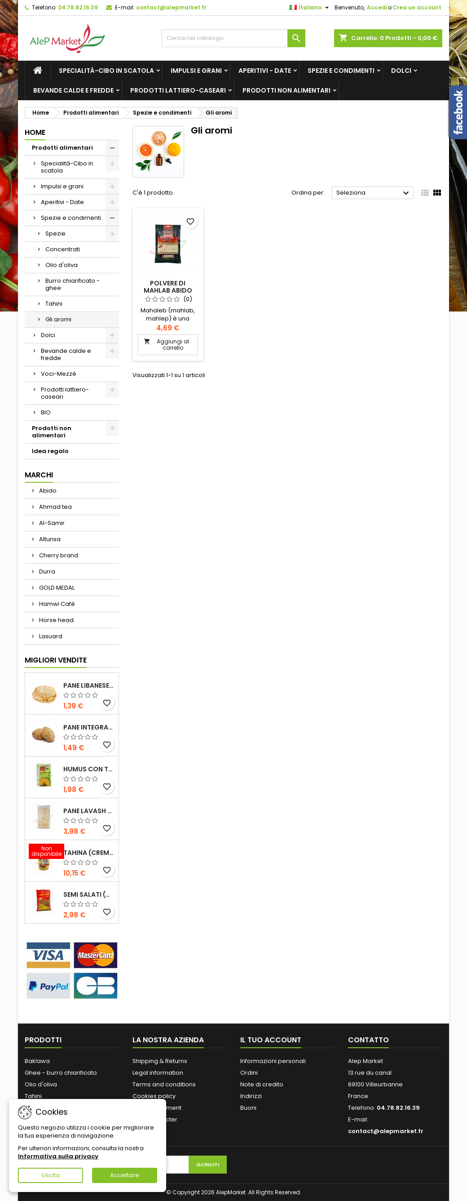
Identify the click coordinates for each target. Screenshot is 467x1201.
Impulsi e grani (196, 70)
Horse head (56, 620)
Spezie (55, 233)
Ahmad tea (55, 507)
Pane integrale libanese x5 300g (89, 727)
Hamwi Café (56, 604)
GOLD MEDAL (56, 587)
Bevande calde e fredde (73, 90)
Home (35, 132)
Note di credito (261, 1084)
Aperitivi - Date (264, 70)
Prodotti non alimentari (286, 90)
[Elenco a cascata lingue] (310, 7)
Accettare (124, 1175)
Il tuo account (270, 1040)
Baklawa (37, 1061)
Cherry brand (58, 555)
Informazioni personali (273, 1061)
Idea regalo (50, 451)
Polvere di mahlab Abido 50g (168, 290)
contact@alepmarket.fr (171, 7)
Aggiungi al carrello (166, 344)
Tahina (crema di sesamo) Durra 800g (89, 852)
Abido (47, 490)
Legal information (157, 1072)
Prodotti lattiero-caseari (178, 90)
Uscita (51, 1175)
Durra (46, 571)
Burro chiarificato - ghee (72, 284)
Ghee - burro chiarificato (61, 1072)
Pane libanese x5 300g (89, 685)
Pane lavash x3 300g (89, 810)
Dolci (401, 70)
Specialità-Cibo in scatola (106, 70)
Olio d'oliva (61, 265)
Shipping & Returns (159, 1061)
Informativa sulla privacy (58, 1156)
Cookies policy (154, 1096)
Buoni (248, 1107)
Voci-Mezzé (58, 373)
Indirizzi (251, 1096)
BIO (46, 412)
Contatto (368, 1040)
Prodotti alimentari (62, 147)
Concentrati (62, 249)
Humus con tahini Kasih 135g (89, 769)
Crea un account (416, 7)
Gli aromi (58, 319)
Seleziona (373, 193)
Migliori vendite (56, 660)
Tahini (53, 303)
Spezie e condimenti (341, 70)
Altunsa (49, 539)
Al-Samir (51, 523)
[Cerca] (233, 38)
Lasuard (50, 636)
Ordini (249, 1072)
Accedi (377, 7)
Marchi (39, 475)
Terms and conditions (164, 1084)
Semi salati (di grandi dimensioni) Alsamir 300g (89, 894)
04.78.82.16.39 (78, 7)
